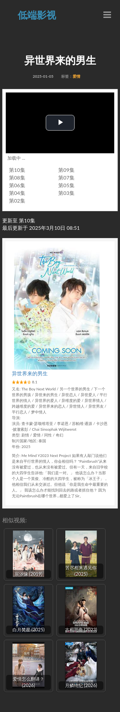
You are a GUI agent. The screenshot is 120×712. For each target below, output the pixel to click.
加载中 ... (16, 158)
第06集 (17, 185)
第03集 (66, 193)
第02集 (17, 200)
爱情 (76, 76)
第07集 (66, 177)
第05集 (66, 185)
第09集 (66, 170)
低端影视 (37, 14)
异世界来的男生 (30, 373)
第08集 (17, 177)
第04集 (17, 193)
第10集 (17, 170)
